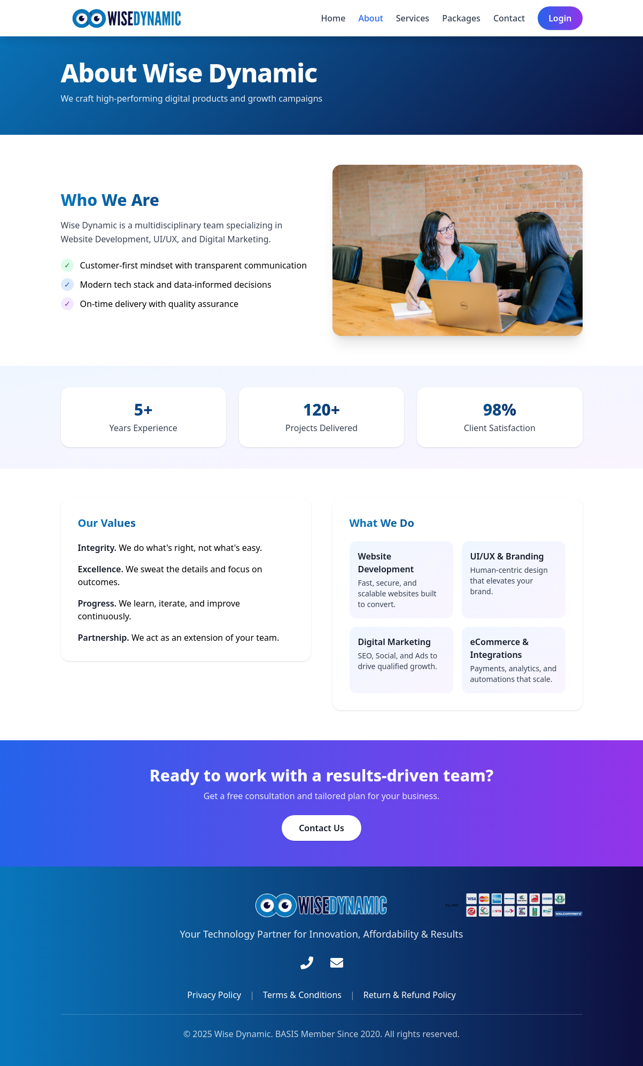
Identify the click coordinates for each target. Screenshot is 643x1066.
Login (559, 18)
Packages (461, 18)
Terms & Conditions (302, 995)
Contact (509, 18)
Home (333, 18)
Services (412, 18)
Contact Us (321, 828)
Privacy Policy (214, 995)
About (370, 18)
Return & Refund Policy (409, 995)
